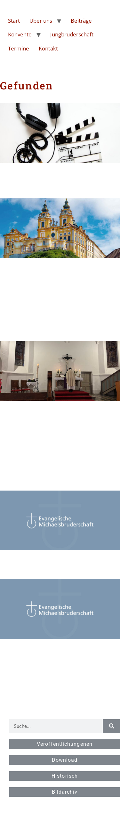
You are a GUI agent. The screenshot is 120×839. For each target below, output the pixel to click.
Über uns (40, 20)
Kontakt (48, 48)
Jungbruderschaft (71, 34)
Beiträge (81, 20)
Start (14, 20)
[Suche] (111, 726)
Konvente (20, 34)
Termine (18, 48)
